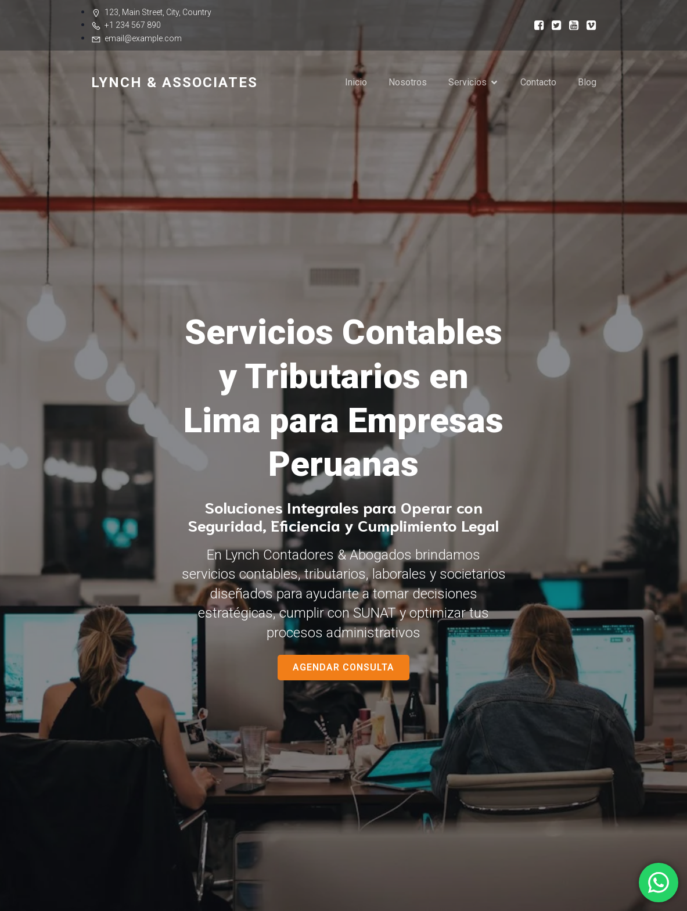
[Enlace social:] (535, 24)
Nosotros (408, 82)
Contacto (538, 82)
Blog (587, 82)
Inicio (356, 82)
